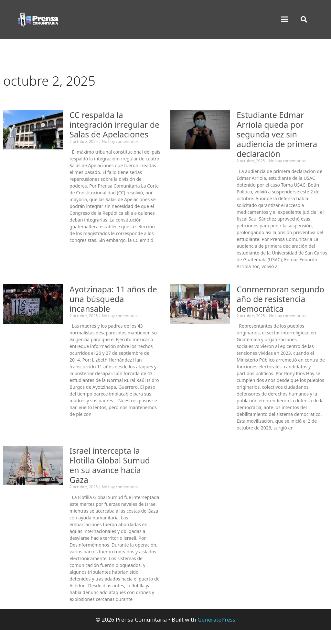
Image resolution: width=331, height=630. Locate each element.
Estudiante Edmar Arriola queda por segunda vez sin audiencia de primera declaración (277, 134)
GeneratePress (216, 619)
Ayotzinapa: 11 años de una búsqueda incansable (113, 299)
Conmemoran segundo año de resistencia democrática (280, 299)
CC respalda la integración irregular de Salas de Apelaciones (114, 124)
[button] (285, 19)
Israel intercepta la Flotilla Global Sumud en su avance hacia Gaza (109, 465)
